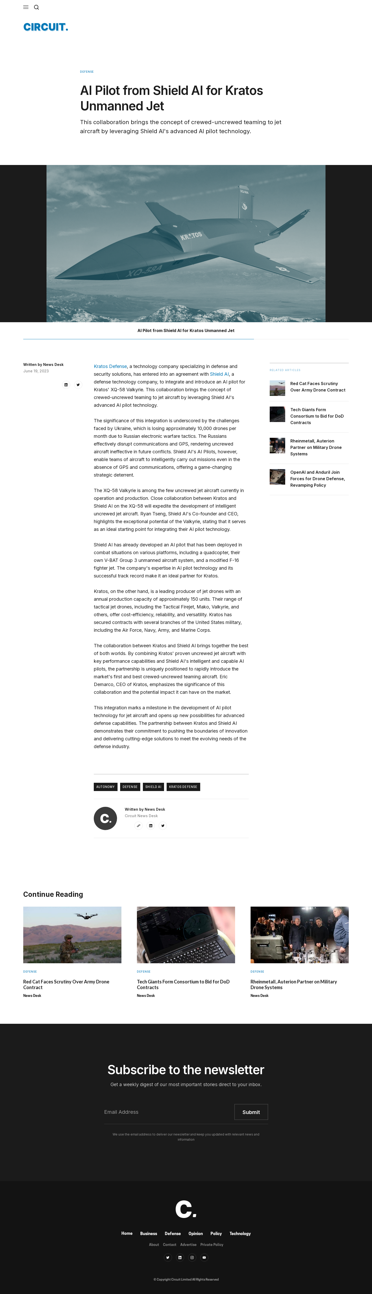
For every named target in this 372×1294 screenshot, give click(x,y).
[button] (25, 7)
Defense (173, 1234)
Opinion (196, 1234)
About (154, 1245)
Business (148, 1234)
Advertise (188, 1245)
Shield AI (219, 374)
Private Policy (211, 1245)
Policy (216, 1234)
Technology (240, 1234)
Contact (169, 1245)
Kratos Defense (110, 366)
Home (127, 1234)
